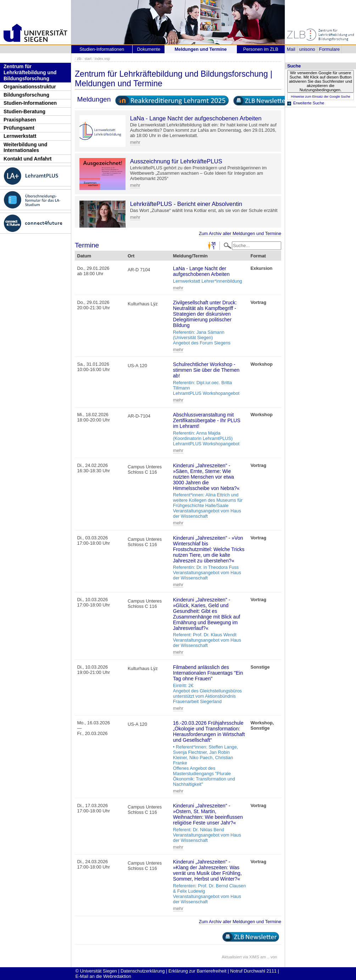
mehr (135, 142)
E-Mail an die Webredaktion (103, 976)
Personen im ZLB (260, 49)
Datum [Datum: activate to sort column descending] (84, 255)
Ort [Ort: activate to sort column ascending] (131, 255)
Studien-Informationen (30, 103)
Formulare (329, 49)
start (87, 59)
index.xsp (102, 59)
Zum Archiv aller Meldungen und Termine (240, 233)
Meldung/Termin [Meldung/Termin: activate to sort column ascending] (190, 255)
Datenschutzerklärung (143, 971)
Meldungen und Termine (200, 49)
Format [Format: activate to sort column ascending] (258, 255)
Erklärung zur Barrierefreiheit (197, 971)
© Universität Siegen (96, 971)
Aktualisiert (231, 957)
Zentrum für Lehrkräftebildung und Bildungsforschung (30, 72)
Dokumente (148, 49)
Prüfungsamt (19, 128)
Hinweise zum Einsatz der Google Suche (320, 96)
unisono (307, 49)
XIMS (254, 957)
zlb (79, 59)
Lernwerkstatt (20, 136)
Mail (291, 49)
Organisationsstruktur (30, 86)
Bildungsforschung (26, 95)
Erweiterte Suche (308, 103)
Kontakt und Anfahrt (28, 159)
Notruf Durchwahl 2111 (253, 971)
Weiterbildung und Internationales (25, 147)
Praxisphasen (20, 120)
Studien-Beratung (24, 111)
